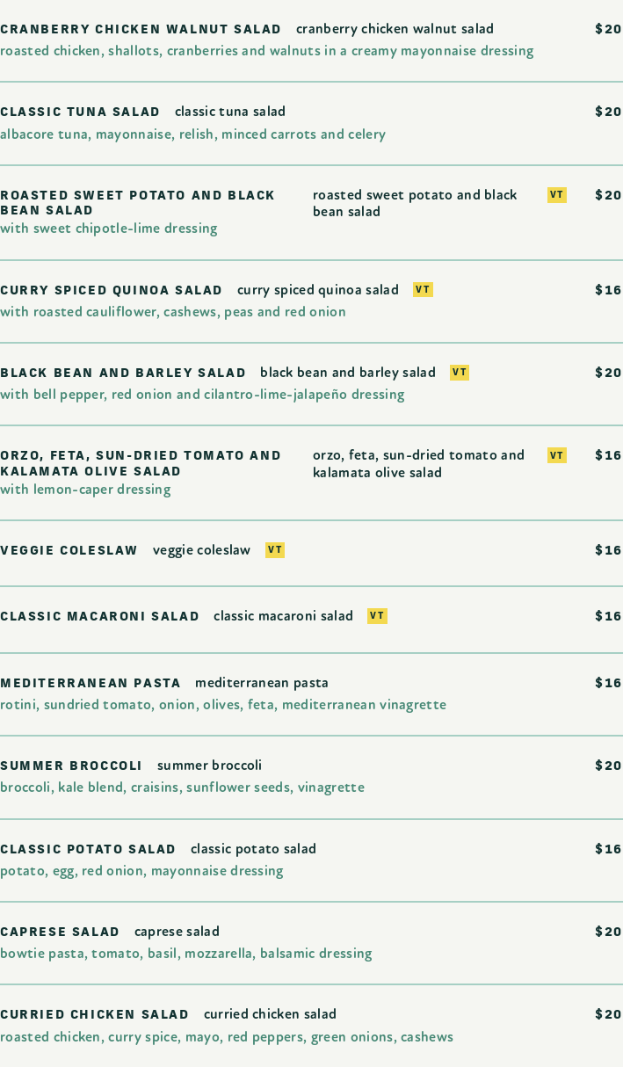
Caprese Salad (177, 932)
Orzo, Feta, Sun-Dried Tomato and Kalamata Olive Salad (419, 464)
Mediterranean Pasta (262, 683)
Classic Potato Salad (253, 849)
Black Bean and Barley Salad (348, 373)
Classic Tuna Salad (230, 112)
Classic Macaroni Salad (283, 616)
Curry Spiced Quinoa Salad (318, 290)
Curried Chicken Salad (270, 1014)
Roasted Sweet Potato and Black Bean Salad (415, 204)
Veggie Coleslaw (202, 550)
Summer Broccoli (210, 766)
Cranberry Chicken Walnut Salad (395, 29)
